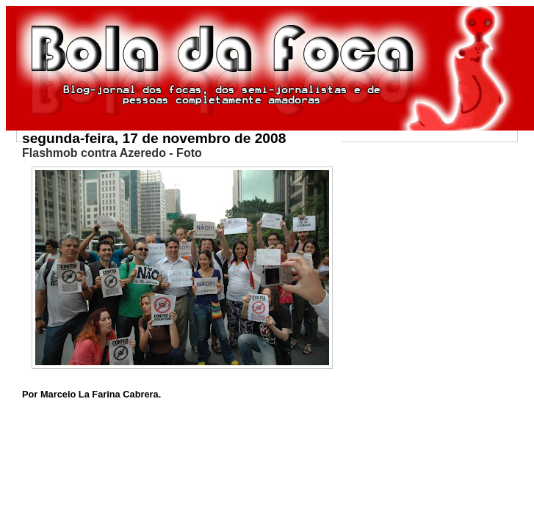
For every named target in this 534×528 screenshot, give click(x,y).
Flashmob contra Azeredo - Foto (112, 153)
